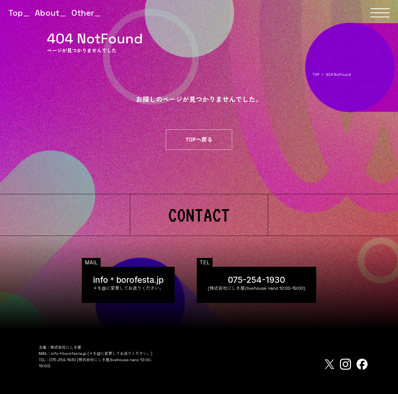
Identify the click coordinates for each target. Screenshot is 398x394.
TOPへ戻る (199, 139)
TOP (315, 74)
